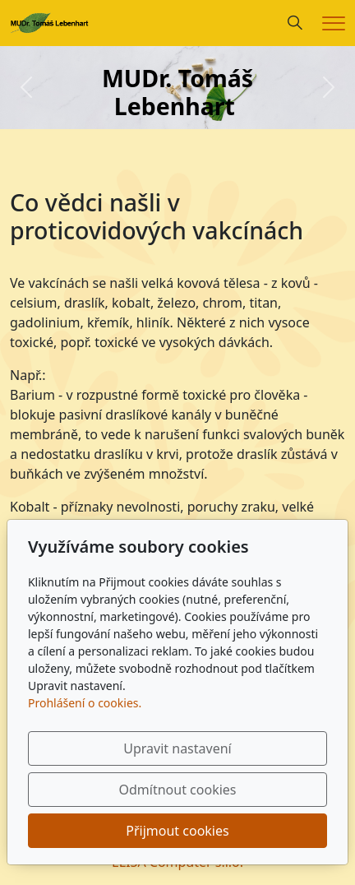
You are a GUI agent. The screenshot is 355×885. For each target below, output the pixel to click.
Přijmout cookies (177, 831)
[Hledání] (295, 23)
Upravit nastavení (177, 748)
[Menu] (333, 23)
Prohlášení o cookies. (84, 703)
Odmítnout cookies (178, 790)
